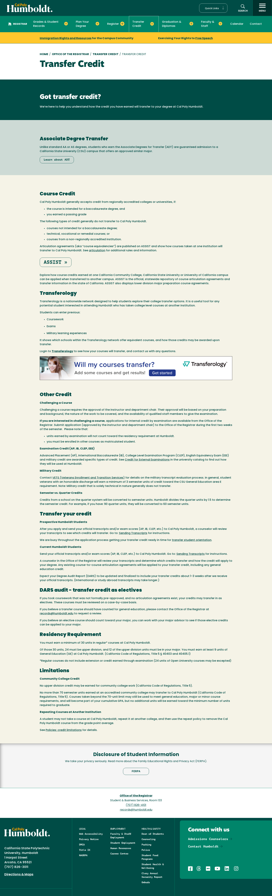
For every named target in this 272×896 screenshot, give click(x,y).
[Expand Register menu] (122, 24)
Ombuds (146, 882)
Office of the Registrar (136, 796)
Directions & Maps (18, 874)
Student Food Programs (150, 857)
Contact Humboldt (203, 846)
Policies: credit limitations (64, 730)
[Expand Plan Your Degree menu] (97, 24)
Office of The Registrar (70, 54)
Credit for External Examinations (147, 459)
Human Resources (120, 848)
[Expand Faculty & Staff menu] (220, 24)
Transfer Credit (105, 54)
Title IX (84, 850)
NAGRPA (83, 855)
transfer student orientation (191, 540)
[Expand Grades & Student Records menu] (66, 24)
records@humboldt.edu (56, 613)
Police (146, 850)
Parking (146, 844)
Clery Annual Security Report (152, 875)
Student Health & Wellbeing (153, 866)
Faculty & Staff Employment (120, 835)
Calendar (236, 24)
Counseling (148, 839)
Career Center (119, 853)
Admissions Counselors (208, 839)
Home (44, 54)
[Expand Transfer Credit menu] (152, 24)
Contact (256, 24)
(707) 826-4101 (136, 805)
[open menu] (262, 8)
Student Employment (122, 842)
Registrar (17, 24)
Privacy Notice (89, 839)
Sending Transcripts (133, 533)
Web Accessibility (91, 833)
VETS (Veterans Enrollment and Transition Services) (88, 477)
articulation (97, 250)
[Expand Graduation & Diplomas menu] (191, 24)
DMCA (82, 844)
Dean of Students (153, 833)
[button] (213, 8)
